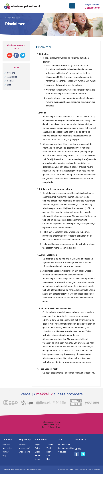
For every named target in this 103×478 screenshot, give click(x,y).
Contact (10, 81)
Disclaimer (83, 470)
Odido (37, 452)
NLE (48, 459)
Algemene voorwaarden (65, 470)
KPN (48, 455)
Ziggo (37, 459)
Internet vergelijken (66, 448)
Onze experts (24, 452)
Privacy (76, 470)
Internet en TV (64, 445)
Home (7, 18)
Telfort (38, 455)
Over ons (11, 73)
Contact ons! (92, 7)
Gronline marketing (94, 470)
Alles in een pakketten (22, 6)
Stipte (37, 445)
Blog (9, 85)
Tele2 (49, 448)
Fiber (49, 452)
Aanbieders (12, 77)
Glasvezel (62, 452)
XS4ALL (50, 445)
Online (37, 448)
